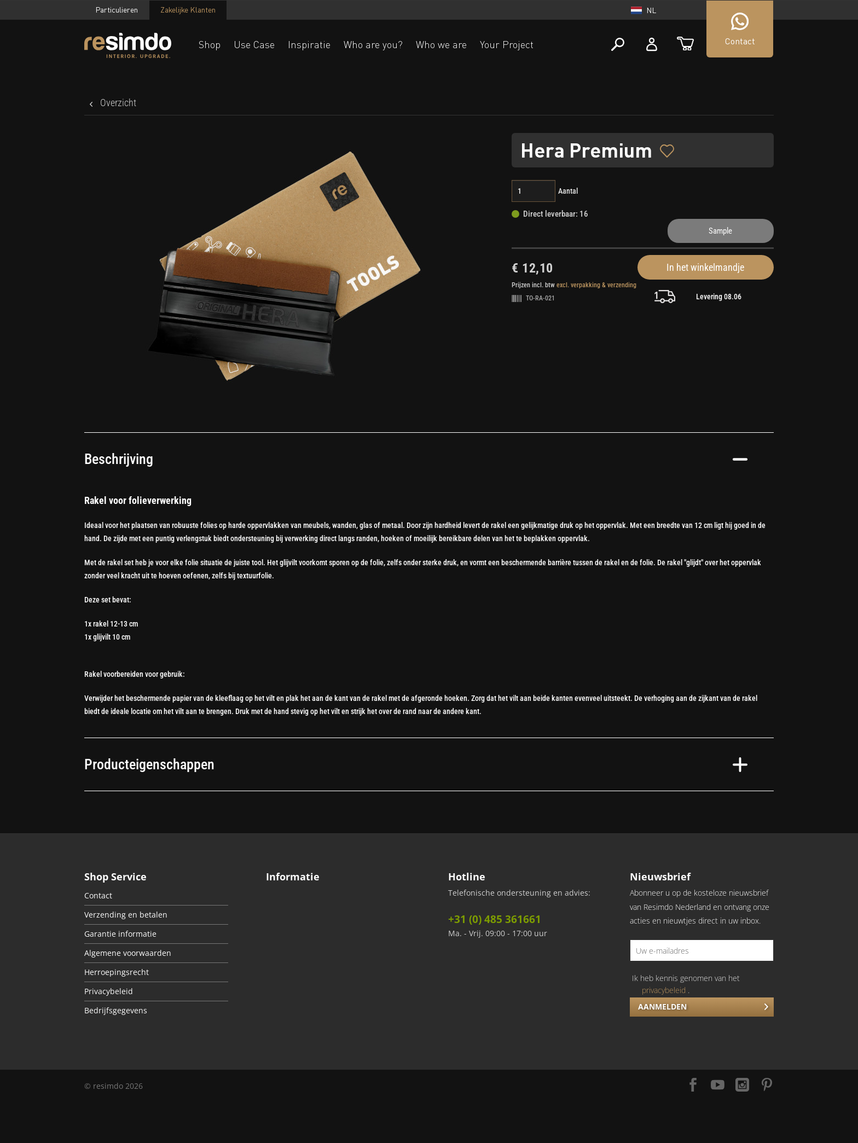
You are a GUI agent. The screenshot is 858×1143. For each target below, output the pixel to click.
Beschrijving (415, 459)
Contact (98, 896)
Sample (720, 231)
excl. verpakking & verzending (596, 285)
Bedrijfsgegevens (115, 1011)
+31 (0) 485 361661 (494, 919)
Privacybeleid (108, 991)
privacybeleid (664, 990)
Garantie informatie (120, 934)
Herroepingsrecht (116, 972)
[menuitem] (156, 896)
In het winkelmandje (705, 267)
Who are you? (373, 44)
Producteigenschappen (415, 764)
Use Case (254, 44)
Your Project (507, 44)
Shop (210, 44)
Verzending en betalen (125, 915)
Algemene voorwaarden (127, 953)
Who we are (441, 44)
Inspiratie (309, 44)
